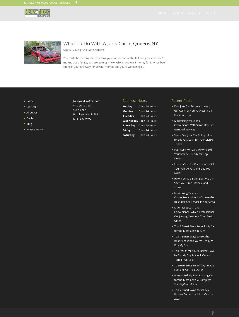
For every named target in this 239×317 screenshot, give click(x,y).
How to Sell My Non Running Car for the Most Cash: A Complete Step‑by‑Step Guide (193, 280)
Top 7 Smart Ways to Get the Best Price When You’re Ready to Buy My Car (194, 241)
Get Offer (177, 13)
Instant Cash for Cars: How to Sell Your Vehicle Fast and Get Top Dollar (194, 168)
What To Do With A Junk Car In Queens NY (110, 43)
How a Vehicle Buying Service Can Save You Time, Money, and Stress (194, 183)
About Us (194, 13)
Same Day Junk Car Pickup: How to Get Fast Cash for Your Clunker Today (194, 139)
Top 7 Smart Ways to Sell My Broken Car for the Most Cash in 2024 (193, 294)
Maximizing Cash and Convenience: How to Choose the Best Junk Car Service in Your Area (194, 197)
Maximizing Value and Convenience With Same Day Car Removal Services (194, 125)
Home (163, 13)
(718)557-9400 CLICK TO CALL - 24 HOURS (48, 2)
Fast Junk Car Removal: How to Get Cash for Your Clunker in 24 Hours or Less (193, 110)
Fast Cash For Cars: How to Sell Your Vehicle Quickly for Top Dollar (193, 154)
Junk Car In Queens (93, 49)
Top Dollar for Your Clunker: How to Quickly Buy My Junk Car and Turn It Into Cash (194, 255)
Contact (210, 13)
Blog (29, 123)
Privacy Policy (34, 129)
